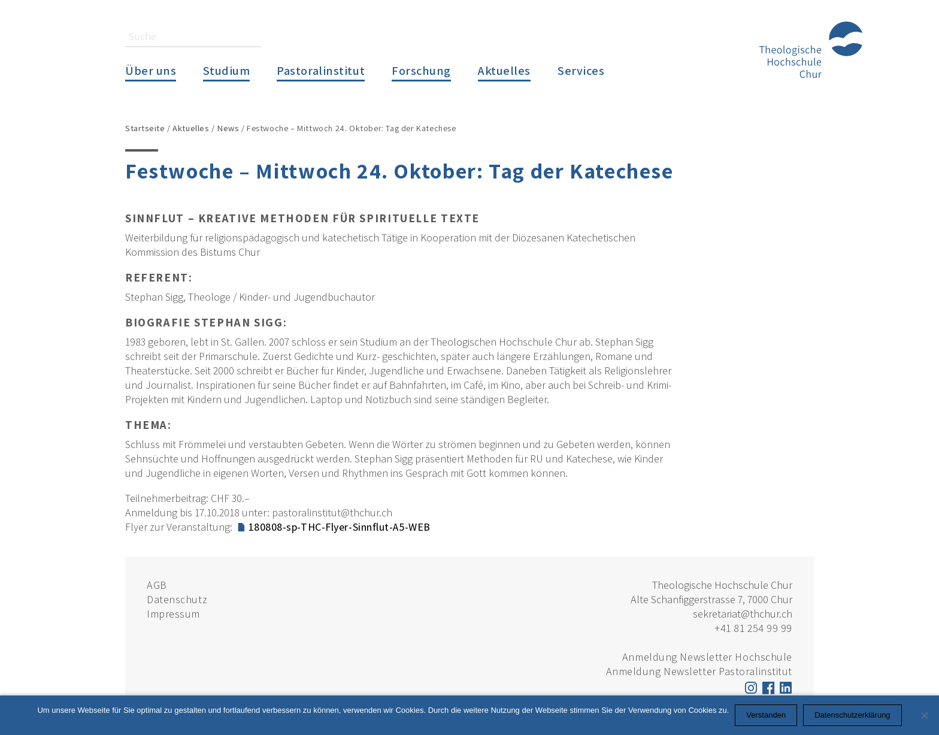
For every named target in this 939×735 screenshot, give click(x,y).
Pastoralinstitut (321, 70)
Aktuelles (504, 70)
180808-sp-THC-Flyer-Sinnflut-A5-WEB (340, 527)
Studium (226, 70)
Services (581, 70)
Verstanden (766, 714)
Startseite (145, 128)
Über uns (150, 70)
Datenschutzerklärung (852, 714)
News (228, 128)
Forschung (421, 70)
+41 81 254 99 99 (753, 628)
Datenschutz (177, 599)
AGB (157, 585)
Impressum (173, 614)
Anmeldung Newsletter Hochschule (707, 657)
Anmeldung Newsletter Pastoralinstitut (699, 671)
